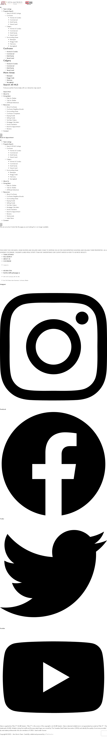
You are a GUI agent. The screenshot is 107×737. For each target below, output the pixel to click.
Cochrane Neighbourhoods (15, 109)
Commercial (14, 20)
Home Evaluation (12, 124)
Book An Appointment (13, 127)
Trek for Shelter (11, 100)
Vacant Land (13, 24)
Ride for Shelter (11, 98)
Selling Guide (11, 118)
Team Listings (7, 9)
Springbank (13, 46)
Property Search (8, 11)
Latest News (10, 218)
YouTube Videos (12, 120)
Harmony (13, 44)
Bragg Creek (14, 42)
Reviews (9, 129)
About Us (6, 94)
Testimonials (10, 216)
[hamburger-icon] (0, 7)
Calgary (9, 26)
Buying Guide (11, 116)
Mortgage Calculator (13, 122)
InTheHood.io (49, 734)
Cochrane (10, 16)
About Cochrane (12, 107)
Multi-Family (13, 22)
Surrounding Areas (12, 37)
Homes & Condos (15, 18)
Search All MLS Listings (14, 13)
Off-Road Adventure (13, 103)
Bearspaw (13, 40)
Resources (6, 105)
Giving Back (7, 96)
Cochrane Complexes (13, 114)
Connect (6, 131)
